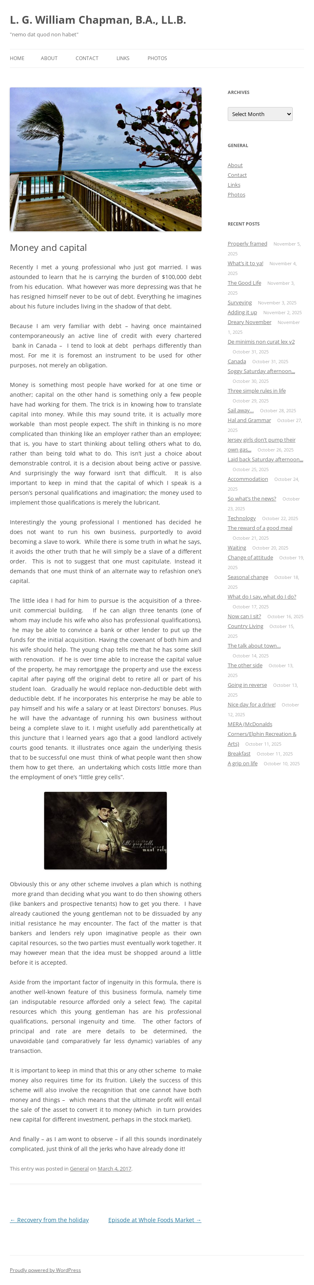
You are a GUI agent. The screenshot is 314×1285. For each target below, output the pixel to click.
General (79, 1168)
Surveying (240, 302)
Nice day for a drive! (252, 704)
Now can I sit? (244, 616)
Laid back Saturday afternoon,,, (265, 459)
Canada (237, 361)
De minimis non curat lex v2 (261, 341)
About (49, 58)
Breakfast (239, 753)
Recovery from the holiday (49, 1220)
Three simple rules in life (257, 390)
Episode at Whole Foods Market (155, 1220)
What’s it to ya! (245, 263)
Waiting (237, 547)
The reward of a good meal (260, 528)
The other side (245, 665)
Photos (157, 58)
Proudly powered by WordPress (45, 1270)
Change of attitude (250, 557)
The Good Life (244, 282)
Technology (242, 518)
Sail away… (241, 410)
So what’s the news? (252, 498)
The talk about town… (254, 645)
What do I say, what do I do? (262, 596)
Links (123, 58)
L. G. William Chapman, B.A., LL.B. (98, 19)
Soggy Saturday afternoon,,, (261, 371)
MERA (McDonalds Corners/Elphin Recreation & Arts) (262, 733)
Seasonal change (248, 577)
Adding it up (242, 312)
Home (17, 58)
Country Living (245, 626)
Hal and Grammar (249, 420)
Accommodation (248, 479)
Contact (87, 58)
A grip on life (243, 763)
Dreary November (249, 322)
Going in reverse (247, 684)
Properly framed (247, 243)
